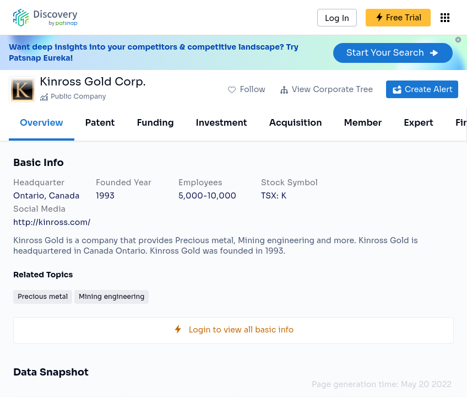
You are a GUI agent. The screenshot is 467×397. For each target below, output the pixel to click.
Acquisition (295, 122)
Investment (221, 122)
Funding (155, 122)
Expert (418, 122)
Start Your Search (392, 52)
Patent (100, 122)
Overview (41, 122)
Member (363, 122)
